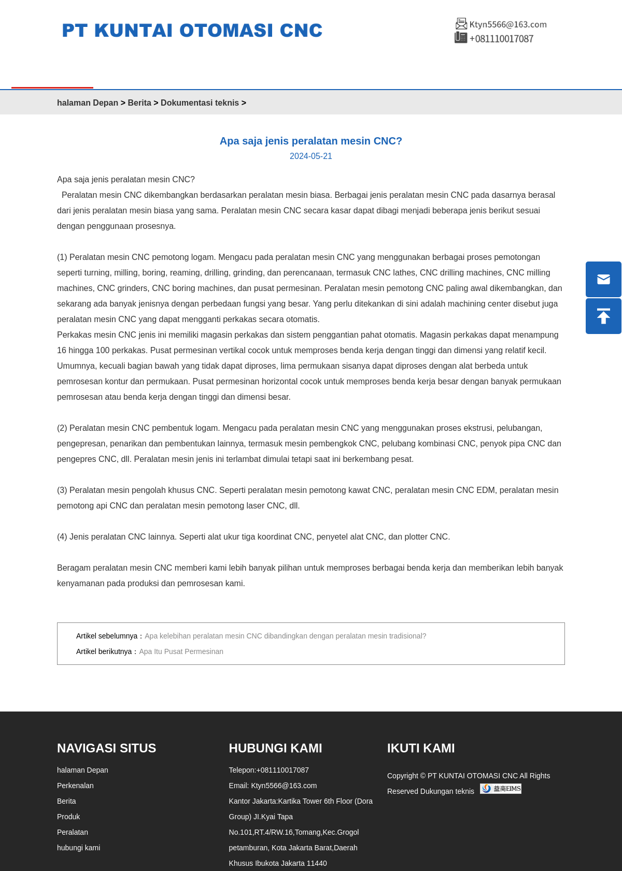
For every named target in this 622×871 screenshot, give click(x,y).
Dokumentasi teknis (200, 102)
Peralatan (306, 71)
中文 (489, 72)
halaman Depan (52, 71)
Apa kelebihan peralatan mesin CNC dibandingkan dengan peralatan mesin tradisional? (285, 636)
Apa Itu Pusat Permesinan (181, 651)
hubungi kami (78, 848)
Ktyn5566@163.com (284, 785)
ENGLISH (448, 71)
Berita (250, 71)
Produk (125, 71)
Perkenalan (189, 71)
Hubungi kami (381, 71)
